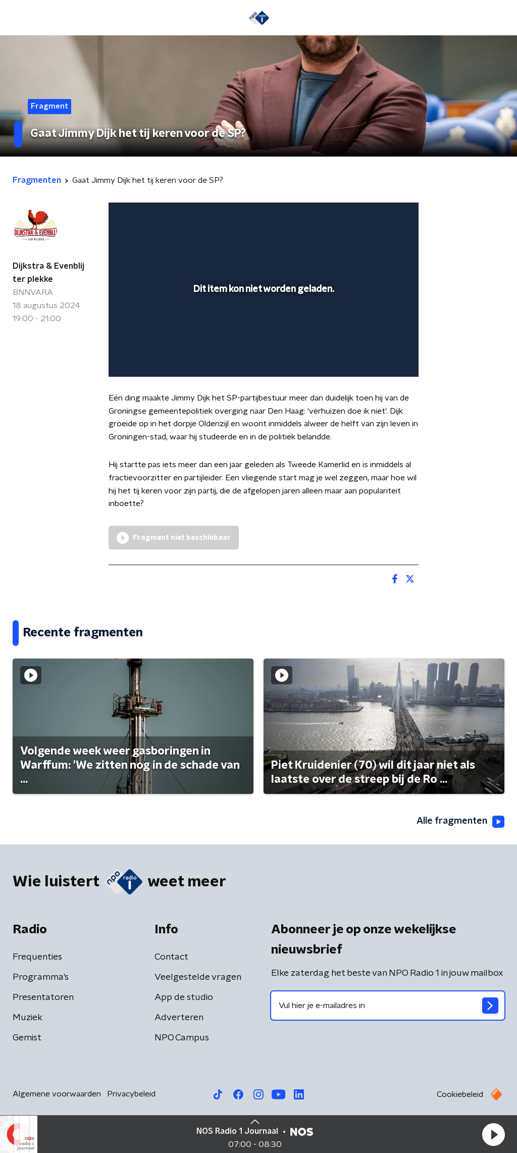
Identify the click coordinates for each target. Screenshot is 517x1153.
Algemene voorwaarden (57, 1094)
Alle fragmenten (460, 822)
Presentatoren (43, 997)
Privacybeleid (131, 1094)
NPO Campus (181, 1037)
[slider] (262, 328)
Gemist (27, 1037)
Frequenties (37, 957)
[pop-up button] (375, 354)
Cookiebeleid (460, 1094)
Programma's (41, 977)
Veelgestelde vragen (197, 977)
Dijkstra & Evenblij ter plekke (48, 272)
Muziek (27, 1017)
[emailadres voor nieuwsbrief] (387, 1005)
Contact (171, 957)
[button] (493, 1134)
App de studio (183, 997)
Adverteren (178, 1017)
